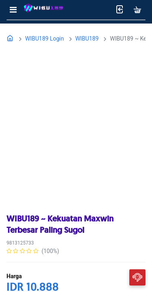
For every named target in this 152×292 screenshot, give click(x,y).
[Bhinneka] (44, 10)
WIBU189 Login (44, 38)
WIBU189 (87, 38)
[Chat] (137, 277)
